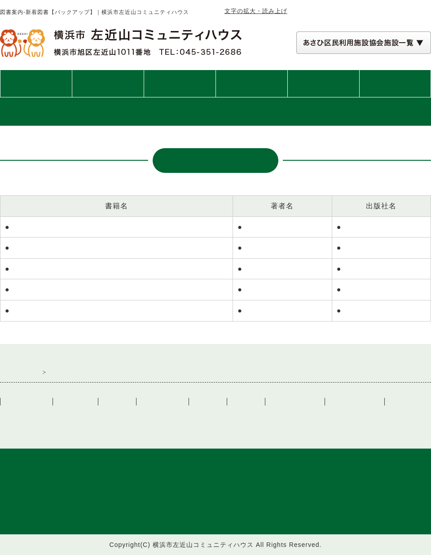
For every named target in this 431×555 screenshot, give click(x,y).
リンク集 (208, 401)
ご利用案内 (108, 83)
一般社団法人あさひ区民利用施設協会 (105, 416)
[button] (363, 42)
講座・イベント (251, 83)
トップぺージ (26, 401)
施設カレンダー (295, 401)
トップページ (36, 83)
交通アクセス (395, 83)
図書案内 (323, 83)
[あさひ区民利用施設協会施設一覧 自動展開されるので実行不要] (363, 42)
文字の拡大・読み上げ (255, 11)
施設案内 (180, 83)
